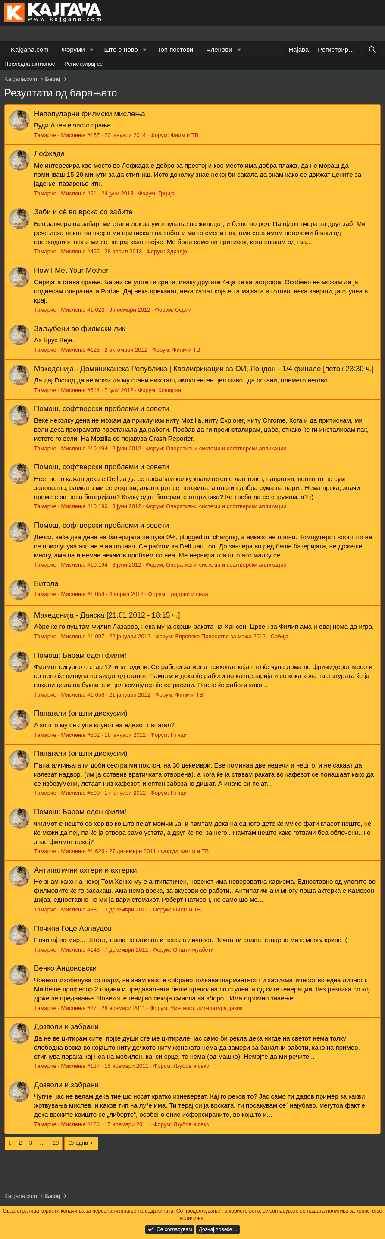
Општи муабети (193, 949)
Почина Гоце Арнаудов (73, 928)
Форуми (73, 49)
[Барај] (372, 49)
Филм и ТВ (185, 135)
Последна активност (30, 64)
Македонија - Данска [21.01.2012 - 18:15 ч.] (107, 615)
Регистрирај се (83, 64)
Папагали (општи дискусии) (81, 713)
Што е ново (121, 49)
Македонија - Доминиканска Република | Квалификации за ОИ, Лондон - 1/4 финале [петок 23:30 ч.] (204, 369)
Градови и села (188, 594)
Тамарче (45, 135)
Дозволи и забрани (66, 1026)
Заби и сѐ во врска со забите (83, 212)
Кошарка (169, 390)
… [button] (42, 1143)
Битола (46, 584)
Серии (183, 309)
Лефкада (49, 154)
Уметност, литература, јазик (206, 1008)
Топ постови (175, 49)
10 (56, 1143)
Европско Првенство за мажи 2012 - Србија (232, 636)
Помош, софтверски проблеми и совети (101, 409)
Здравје (177, 251)
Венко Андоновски (65, 968)
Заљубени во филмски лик (79, 329)
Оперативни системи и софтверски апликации (226, 448)
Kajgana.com (30, 49)
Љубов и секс (191, 1066)
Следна (78, 1143)
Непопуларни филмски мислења (89, 114)
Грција (166, 193)
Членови (219, 49)
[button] (91, 49)
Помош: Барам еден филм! (80, 655)
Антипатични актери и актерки (85, 870)
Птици (179, 735)
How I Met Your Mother (71, 270)
